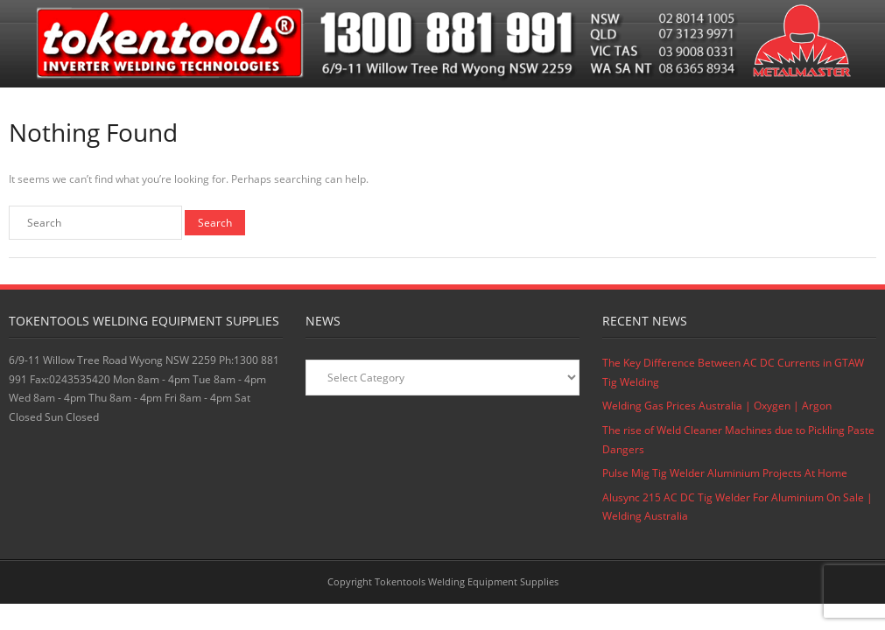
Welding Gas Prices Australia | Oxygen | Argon (717, 405)
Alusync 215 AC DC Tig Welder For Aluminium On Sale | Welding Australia (737, 507)
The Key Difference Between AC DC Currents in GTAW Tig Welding (733, 372)
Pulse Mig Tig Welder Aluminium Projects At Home (724, 473)
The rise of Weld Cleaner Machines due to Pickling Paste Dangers (738, 440)
